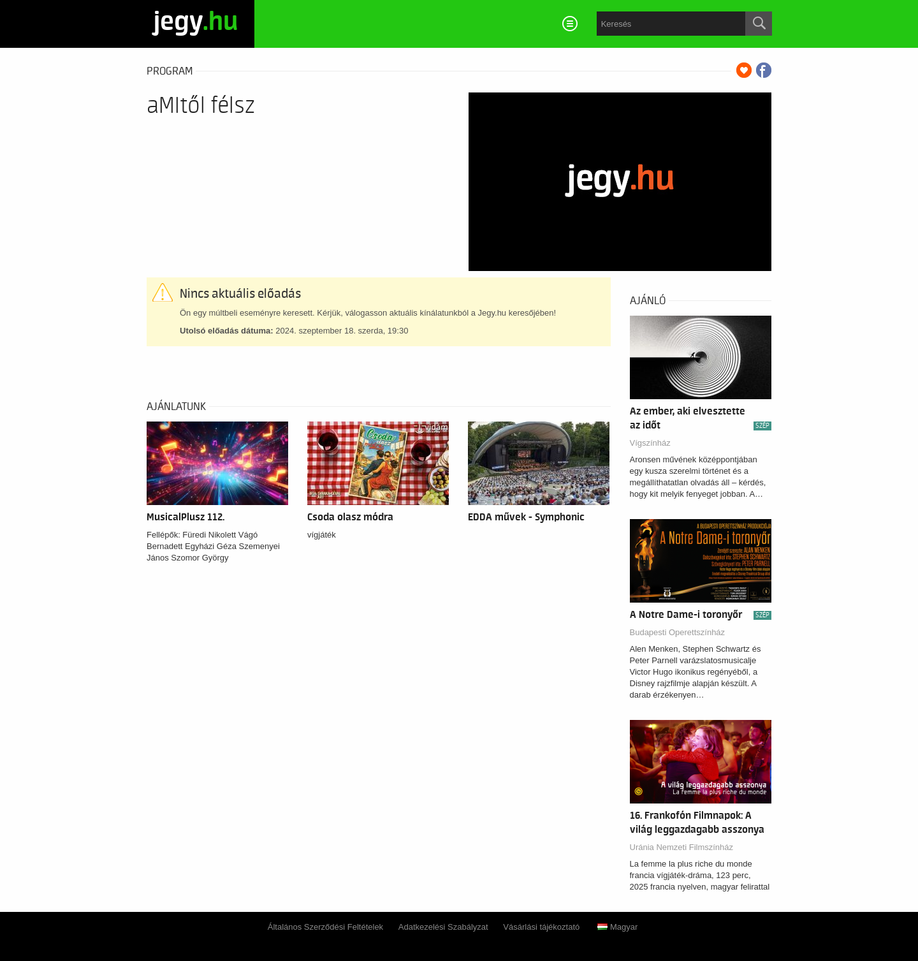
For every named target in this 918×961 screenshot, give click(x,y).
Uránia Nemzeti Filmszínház (682, 847)
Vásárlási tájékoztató (541, 927)
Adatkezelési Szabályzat (443, 927)
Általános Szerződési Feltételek (325, 927)
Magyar (617, 927)
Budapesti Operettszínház (677, 632)
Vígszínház (650, 443)
